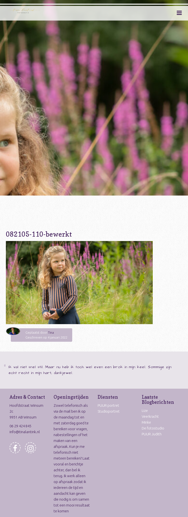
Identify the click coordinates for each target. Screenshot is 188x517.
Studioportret (109, 411)
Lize (145, 410)
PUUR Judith (152, 434)
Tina (51, 332)
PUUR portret (108, 405)
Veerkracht (150, 416)
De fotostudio (153, 428)
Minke (146, 422)
